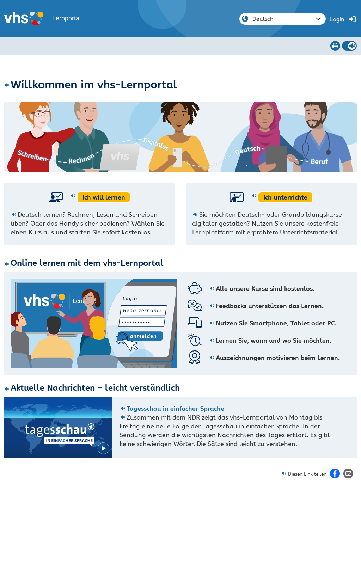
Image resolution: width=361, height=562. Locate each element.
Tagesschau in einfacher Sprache (175, 408)
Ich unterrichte (285, 197)
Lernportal (66, 18)
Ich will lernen (103, 197)
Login (337, 19)
